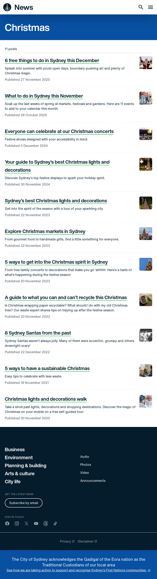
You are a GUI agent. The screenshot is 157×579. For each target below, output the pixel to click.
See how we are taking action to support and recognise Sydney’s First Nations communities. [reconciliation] (77, 570)
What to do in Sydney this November (44, 95)
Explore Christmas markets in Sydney (45, 231)
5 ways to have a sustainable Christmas (47, 368)
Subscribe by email (23, 502)
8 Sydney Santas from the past (38, 332)
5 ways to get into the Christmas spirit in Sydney (56, 261)
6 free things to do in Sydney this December (52, 60)
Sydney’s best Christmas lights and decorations (56, 200)
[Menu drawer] (150, 7)
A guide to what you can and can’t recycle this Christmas (66, 297)
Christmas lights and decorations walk (46, 398)
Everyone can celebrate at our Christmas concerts (59, 131)
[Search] (141, 7)
